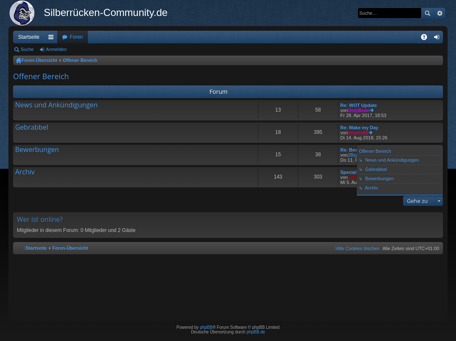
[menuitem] (357, 248)
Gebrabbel (31, 127)
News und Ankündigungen (56, 105)
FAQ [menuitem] (426, 38)
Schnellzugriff (52, 38)
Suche (427, 13)
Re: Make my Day (359, 127)
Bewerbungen (37, 150)
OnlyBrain (359, 110)
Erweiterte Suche (439, 13)
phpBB (206, 327)
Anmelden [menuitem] (438, 38)
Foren (76, 37)
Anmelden (56, 49)
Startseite (29, 37)
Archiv (24, 172)
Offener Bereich (80, 60)
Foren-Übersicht (39, 60)
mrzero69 (358, 132)
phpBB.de (256, 332)
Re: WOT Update (358, 105)
